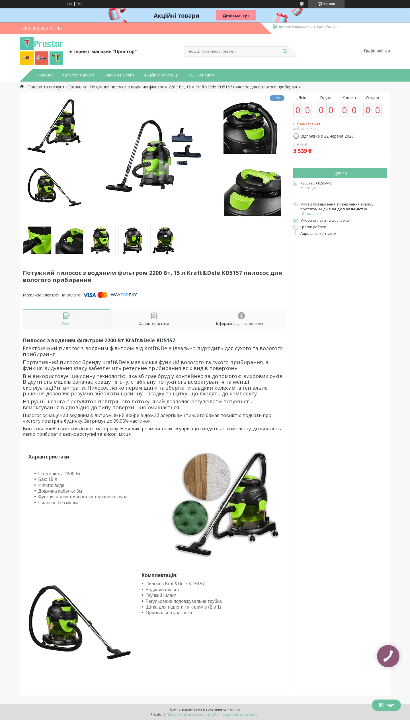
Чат (386, 705)
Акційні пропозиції (161, 75)
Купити (340, 173)
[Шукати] (284, 51)
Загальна (77, 87)
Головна (45, 75)
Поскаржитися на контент (188, 714)
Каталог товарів (78, 75)
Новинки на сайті (119, 75)
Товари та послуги (46, 87)
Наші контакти (201, 75)
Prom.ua (233, 709)
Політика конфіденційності (236, 714)
